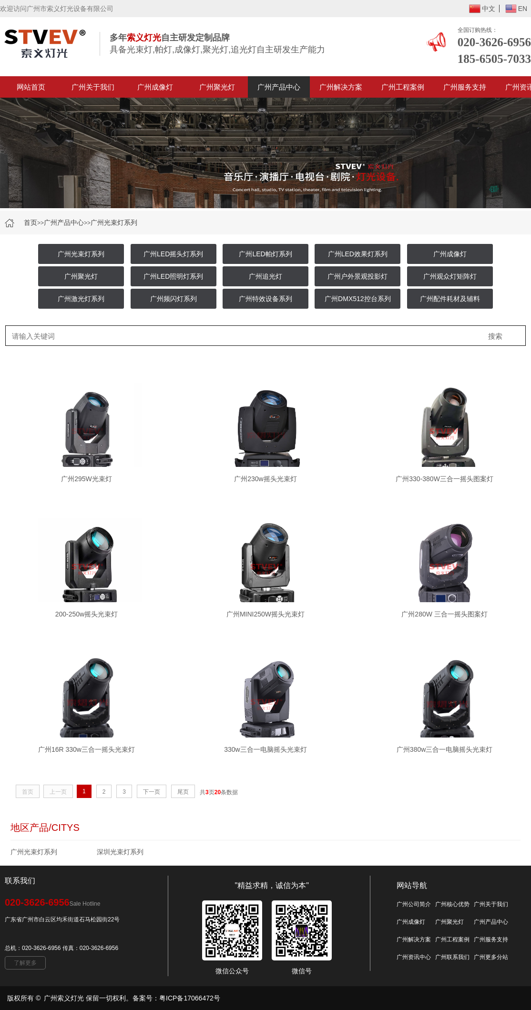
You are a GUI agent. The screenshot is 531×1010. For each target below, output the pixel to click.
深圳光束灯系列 (120, 852)
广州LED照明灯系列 (173, 276)
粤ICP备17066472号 (189, 998)
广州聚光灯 (217, 87)
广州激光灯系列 (81, 299)
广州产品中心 (278, 87)
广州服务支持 (464, 87)
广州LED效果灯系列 (358, 254)
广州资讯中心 (414, 957)
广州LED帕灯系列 (265, 254)
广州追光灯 (265, 276)
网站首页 (31, 87)
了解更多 (25, 963)
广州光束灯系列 (114, 222)
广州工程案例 (402, 87)
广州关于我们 (92, 87)
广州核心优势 (452, 904)
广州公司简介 (414, 904)
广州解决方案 (340, 87)
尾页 (183, 791)
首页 (30, 222)
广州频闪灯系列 (173, 299)
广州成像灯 (155, 87)
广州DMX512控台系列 (357, 299)
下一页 (151, 791)
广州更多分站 (491, 957)
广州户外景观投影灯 (357, 276)
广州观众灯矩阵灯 (450, 276)
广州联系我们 (452, 957)
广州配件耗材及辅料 (450, 299)
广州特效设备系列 (265, 299)
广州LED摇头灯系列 (173, 254)
